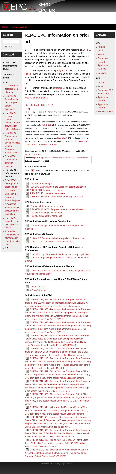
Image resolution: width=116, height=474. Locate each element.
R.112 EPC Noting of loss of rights (46, 212)
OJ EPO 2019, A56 (33, 154)
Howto (14, 27)
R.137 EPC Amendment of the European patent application (12, 102)
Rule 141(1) (47, 125)
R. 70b (41, 105)
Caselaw (102, 73)
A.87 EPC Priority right (41, 183)
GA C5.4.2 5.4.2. (38, 290)
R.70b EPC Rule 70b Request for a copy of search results (58, 209)
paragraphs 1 (59, 88)
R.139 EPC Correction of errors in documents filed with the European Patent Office (12, 143)
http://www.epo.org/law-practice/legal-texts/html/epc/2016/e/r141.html (60, 158)
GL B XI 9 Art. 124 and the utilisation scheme (51, 241)
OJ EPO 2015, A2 (81, 141)
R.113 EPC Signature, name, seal (46, 216)
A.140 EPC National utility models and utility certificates (56, 196)
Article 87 (86, 50)
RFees (101, 54)
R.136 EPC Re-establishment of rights (12, 88)
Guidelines (103, 58)
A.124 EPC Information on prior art (46, 190)
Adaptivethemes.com (68, 464)
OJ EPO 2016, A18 (32, 144)
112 (47, 105)
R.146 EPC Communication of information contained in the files (12, 238)
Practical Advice (105, 111)
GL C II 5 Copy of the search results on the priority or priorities (60, 254)
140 (36, 105)
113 (51, 105)
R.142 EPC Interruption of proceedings (11, 183)
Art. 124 (29, 105)
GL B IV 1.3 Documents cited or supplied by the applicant (57, 238)
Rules (100, 51)
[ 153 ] (28, 74)
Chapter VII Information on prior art (47, 206)
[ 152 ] (27, 109)
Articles (101, 47)
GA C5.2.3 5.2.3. (38, 286)
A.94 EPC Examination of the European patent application (58, 187)
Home (5, 27)
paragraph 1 (61, 70)
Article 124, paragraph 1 (36, 98)
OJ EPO (102, 69)
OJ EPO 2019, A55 (49, 144)
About (23, 27)
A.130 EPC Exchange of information (47, 193)
